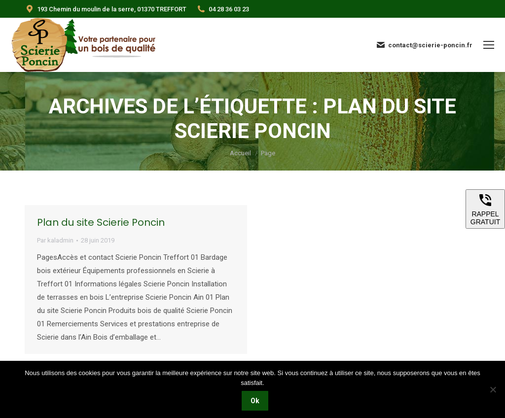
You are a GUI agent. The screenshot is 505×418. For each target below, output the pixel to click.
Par (55, 240)
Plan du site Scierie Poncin (101, 222)
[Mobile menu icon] (488, 44)
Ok (255, 401)
